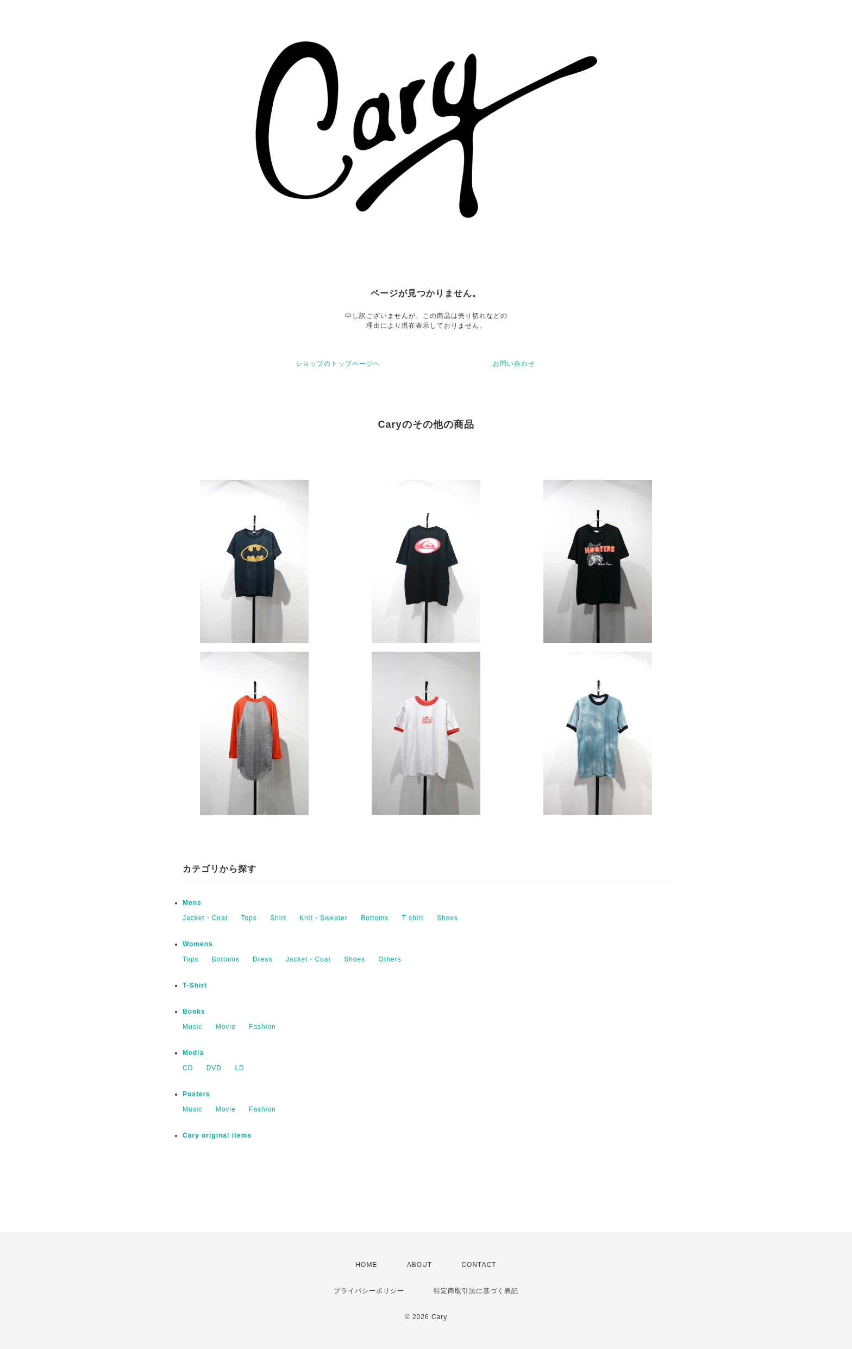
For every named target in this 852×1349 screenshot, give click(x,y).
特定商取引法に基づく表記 (476, 1291)
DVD (214, 1068)
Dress (262, 959)
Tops (248, 918)
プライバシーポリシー (369, 1291)
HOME (366, 1265)
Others (390, 959)
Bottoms (375, 918)
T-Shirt (195, 985)
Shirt (278, 918)
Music (192, 1027)
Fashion (262, 1027)
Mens (192, 903)
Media (193, 1053)
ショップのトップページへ (338, 363)
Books (194, 1011)
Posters (196, 1094)
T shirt (413, 918)
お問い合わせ (514, 363)
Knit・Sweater (323, 918)
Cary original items (217, 1135)
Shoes (447, 918)
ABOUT (419, 1265)
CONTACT (478, 1265)
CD (188, 1068)
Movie (226, 1027)
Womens (198, 944)
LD (239, 1068)
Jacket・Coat (205, 918)
